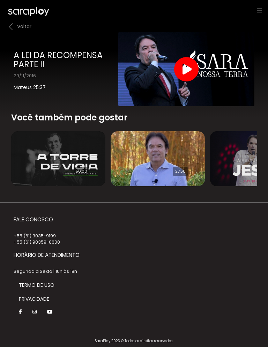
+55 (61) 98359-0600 (37, 242)
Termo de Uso (36, 285)
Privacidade (34, 298)
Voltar (24, 26)
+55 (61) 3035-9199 (35, 236)
